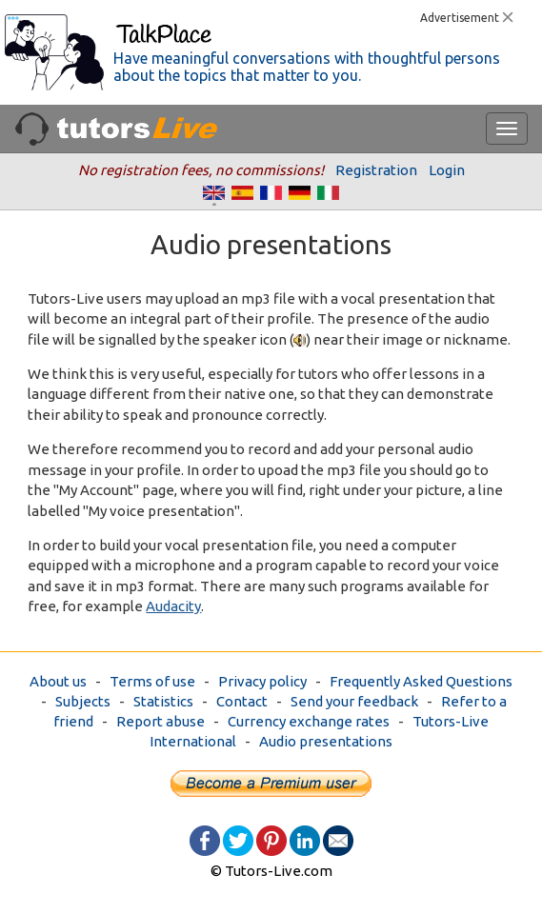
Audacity (173, 606)
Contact (242, 701)
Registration (376, 170)
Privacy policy (262, 681)
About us (58, 681)
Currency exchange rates (309, 721)
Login (447, 170)
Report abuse (160, 721)
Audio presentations (325, 741)
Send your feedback (354, 701)
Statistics (163, 701)
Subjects (82, 701)
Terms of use (152, 681)
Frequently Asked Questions (421, 681)
